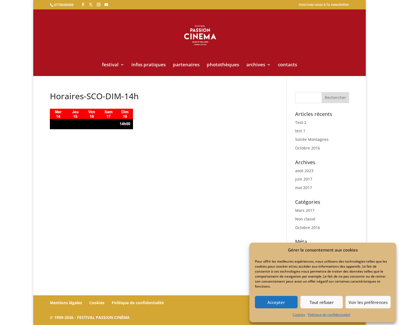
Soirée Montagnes (312, 139)
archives (255, 65)
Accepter (276, 302)
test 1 (300, 130)
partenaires (186, 65)
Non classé (305, 219)
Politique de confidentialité (329, 314)
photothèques (223, 65)
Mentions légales (66, 302)
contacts (287, 65)
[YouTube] (106, 5)
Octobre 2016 (307, 148)
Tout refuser (322, 302)
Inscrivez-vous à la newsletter (324, 5)
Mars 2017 (304, 210)
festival (110, 65)
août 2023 (304, 170)
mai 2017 (303, 187)
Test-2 (300, 122)
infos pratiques (148, 65)
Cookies (299, 314)
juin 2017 (303, 179)
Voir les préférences (368, 302)
